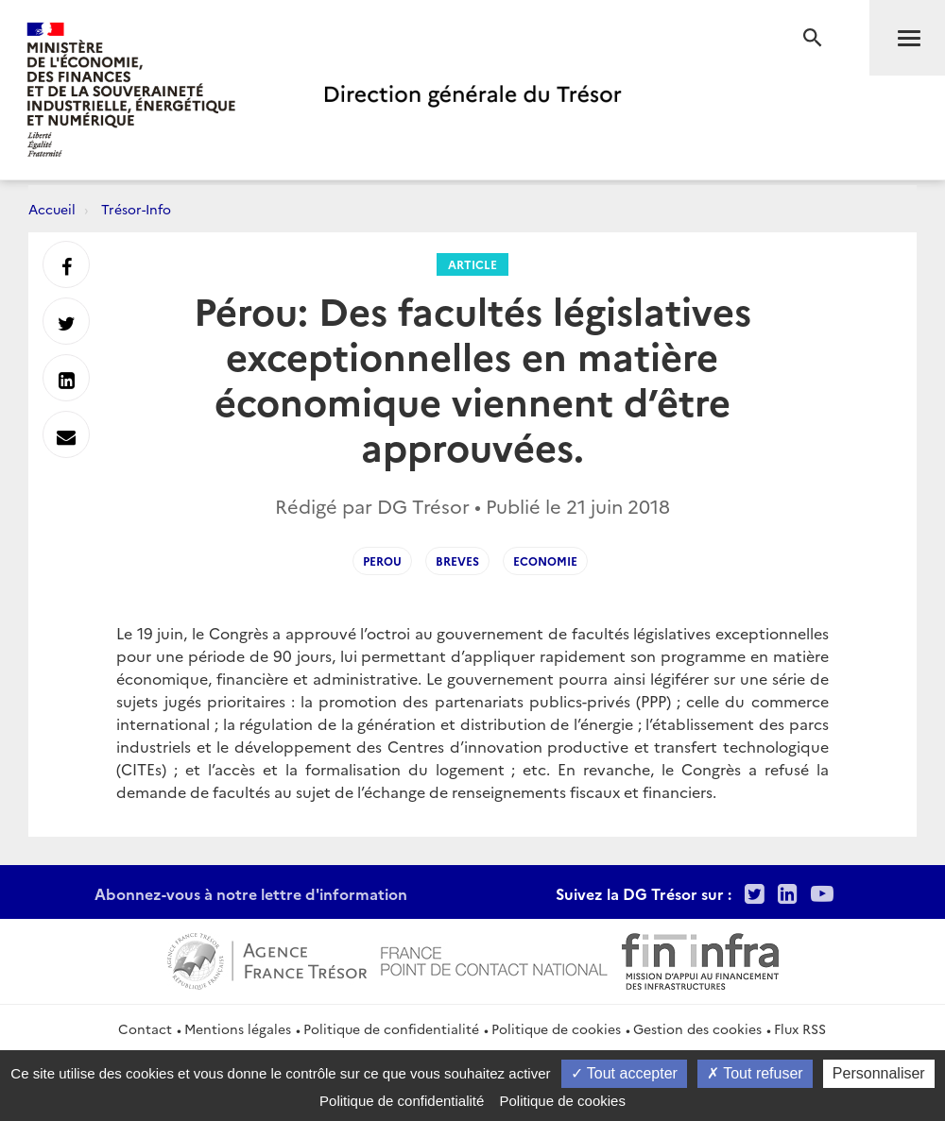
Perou (382, 560)
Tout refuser (755, 1073)
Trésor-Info (136, 208)
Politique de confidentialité (391, 1028)
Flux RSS (800, 1028)
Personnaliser (879, 1073)
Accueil (52, 208)
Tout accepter (624, 1073)
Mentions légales (237, 1028)
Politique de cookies (556, 1028)
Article (472, 264)
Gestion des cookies (697, 1028)
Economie (545, 560)
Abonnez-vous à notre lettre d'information (250, 893)
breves (457, 560)
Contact (145, 1028)
